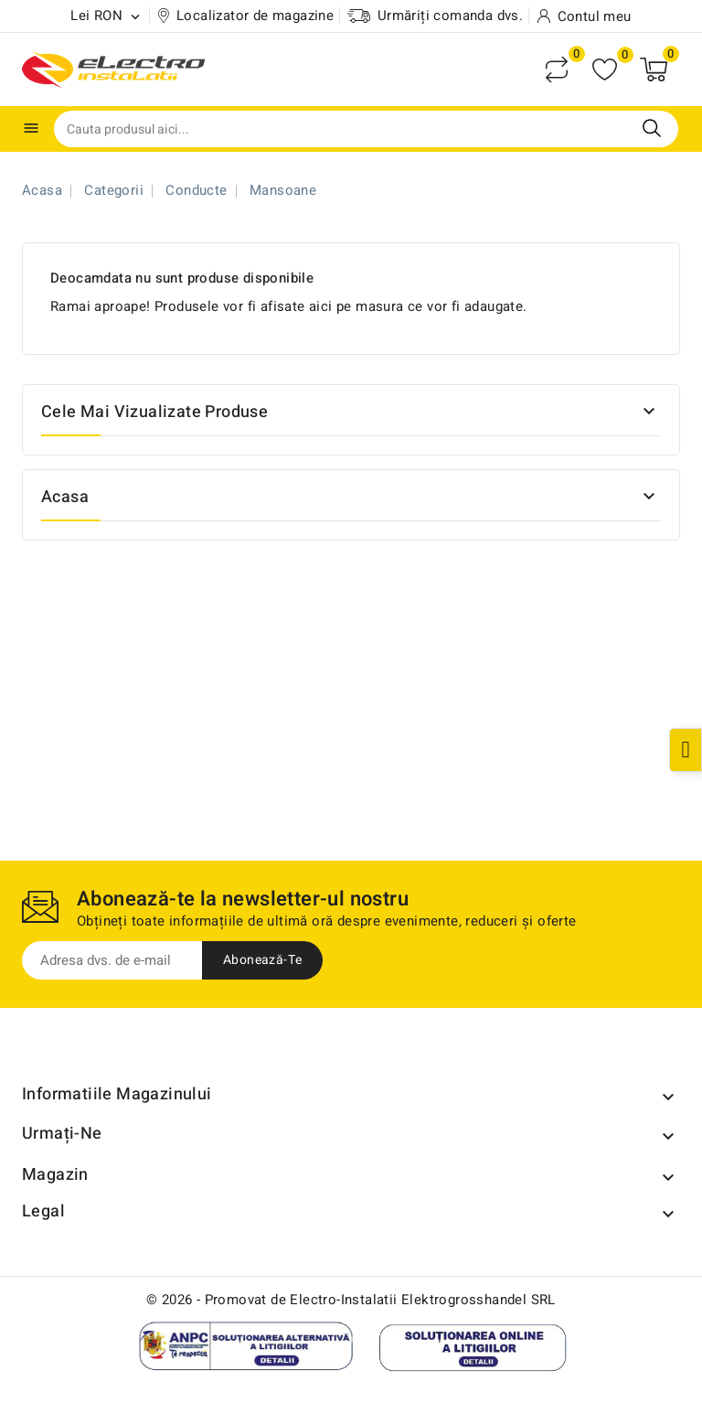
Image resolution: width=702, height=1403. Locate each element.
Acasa (65, 497)
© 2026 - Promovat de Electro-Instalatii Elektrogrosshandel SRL (351, 1300)
